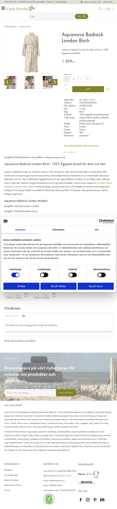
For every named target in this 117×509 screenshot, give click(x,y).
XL (87, 79)
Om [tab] (97, 229)
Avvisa (21, 286)
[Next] (54, 82)
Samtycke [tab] (20, 229)
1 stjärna (7, 315)
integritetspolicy (40, 399)
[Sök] (81, 16)
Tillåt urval (58, 286)
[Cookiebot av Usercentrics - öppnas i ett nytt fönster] (101, 221)
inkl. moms (108, 1)
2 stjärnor (10, 315)
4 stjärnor (15, 315)
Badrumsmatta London (18, 186)
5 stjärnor (17, 315)
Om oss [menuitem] (7, 490)
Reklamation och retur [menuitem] (12, 485)
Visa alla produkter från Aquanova (81, 145)
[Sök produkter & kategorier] (52, 16)
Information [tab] (58, 229)
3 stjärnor (12, 315)
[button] (3, 8)
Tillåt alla (95, 286)
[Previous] (7, 82)
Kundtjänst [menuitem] (8, 470)
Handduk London (104, 182)
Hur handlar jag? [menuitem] (10, 475)
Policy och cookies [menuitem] (11, 480)
